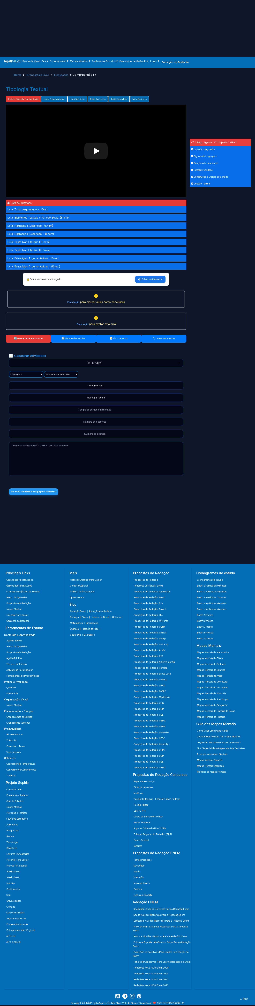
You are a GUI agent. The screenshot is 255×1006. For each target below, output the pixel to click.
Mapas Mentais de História (211, 718)
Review (10, 837)
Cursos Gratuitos (15, 914)
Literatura (89, 636)
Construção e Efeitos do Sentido (209, 177)
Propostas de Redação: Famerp (150, 669)
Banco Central (141, 841)
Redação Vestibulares (100, 612)
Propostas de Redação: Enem (149, 598)
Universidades (13, 902)
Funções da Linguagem (204, 163)
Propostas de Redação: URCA (149, 686)
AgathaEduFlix (14, 659)
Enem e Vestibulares (17, 796)
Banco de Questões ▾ (35, 61)
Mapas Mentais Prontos (209, 761)
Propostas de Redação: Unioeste (151, 733)
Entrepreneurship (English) (20, 931)
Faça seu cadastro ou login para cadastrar (37, 492)
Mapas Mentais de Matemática (213, 653)
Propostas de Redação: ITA (148, 616)
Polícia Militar (141, 806)
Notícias (10, 884)
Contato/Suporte (79, 587)
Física (85, 618)
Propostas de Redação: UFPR (149, 728)
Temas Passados (143, 861)
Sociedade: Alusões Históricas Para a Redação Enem (161, 910)
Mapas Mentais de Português (212, 689)
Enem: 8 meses (205, 622)
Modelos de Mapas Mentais (211, 773)
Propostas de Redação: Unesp (150, 640)
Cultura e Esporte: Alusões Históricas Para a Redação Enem (162, 945)
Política (138, 890)
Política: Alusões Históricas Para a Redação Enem (160, 937)
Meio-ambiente (142, 884)
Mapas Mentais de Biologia (211, 665)
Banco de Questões (16, 598)
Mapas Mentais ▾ (80, 61)
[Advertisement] (127, 24)
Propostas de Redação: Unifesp (150, 681)
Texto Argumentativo (54, 99)
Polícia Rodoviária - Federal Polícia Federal (157, 800)
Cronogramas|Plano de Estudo (22, 593)
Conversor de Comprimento (21, 771)
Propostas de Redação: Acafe (149, 651)
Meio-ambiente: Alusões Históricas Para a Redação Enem (160, 929)
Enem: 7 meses (205, 628)
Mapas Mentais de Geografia (212, 706)
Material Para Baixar (17, 616)
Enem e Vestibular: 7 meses (211, 598)
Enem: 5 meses (205, 640)
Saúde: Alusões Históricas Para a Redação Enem (159, 916)
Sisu (8, 896)
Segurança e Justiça (144, 782)
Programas (12, 832)
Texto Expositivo (119, 99)
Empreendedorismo (17, 925)
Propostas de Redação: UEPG (149, 722)
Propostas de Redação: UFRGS (150, 634)
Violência (138, 794)
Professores (13, 890)
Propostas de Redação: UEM (149, 710)
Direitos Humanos (143, 788)
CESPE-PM (139, 812)
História (116, 618)
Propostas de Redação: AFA (148, 657)
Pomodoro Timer (15, 747)
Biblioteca (11, 849)
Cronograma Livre (38, 75)
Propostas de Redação (18, 604)
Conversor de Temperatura (21, 765)
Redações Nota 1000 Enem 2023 (151, 986)
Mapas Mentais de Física (210, 659)
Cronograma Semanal (18, 724)
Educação (139, 878)
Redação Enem (78, 612)
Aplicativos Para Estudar (19, 671)
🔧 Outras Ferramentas (163, 338)
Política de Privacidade (82, 593)
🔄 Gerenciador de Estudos (28, 338)
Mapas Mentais (14, 610)
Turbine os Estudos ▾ (105, 61)
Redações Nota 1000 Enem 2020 (151, 969)
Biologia (74, 618)
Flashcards (12, 694)
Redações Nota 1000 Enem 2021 (151, 974)
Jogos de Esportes (16, 920)
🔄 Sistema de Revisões (73, 338)
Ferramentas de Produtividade (22, 677)
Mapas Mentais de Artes (209, 677)
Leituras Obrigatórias (17, 855)
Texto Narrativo (77, 99)
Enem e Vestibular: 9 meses (211, 587)
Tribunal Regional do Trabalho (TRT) (153, 835)
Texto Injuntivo (139, 99)
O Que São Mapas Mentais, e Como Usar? (219, 744)
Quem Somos (77, 598)
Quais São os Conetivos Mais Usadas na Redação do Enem (161, 955)
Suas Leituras (13, 753)
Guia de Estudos (14, 802)
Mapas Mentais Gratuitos (210, 767)
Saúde (137, 873)
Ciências (10, 908)
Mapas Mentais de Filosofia (211, 694)
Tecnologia (12, 843)
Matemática (76, 624)
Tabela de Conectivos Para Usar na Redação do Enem (162, 963)
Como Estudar (14, 790)
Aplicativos (12, 826)
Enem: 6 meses (205, 634)
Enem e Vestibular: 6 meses (211, 604)
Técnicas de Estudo (16, 665)
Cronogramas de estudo (210, 581)
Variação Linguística (203, 149)
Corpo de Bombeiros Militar (148, 818)
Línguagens (92, 624)
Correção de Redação (175, 62)
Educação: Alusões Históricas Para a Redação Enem (161, 922)
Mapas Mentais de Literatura (212, 683)
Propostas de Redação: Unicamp (151, 645)
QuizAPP (11, 689)
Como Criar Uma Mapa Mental (213, 732)
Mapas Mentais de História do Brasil (216, 712)
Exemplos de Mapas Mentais (212, 755)
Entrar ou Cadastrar (150, 279)
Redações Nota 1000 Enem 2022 (151, 980)
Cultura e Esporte (143, 896)
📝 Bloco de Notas (119, 338)
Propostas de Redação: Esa (148, 604)
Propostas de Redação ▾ (134, 61)
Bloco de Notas (14, 736)
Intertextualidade (202, 170)
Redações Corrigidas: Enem (148, 587)
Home (18, 75)
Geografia (75, 636)
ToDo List (11, 741)
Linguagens (61, 75)
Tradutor (11, 777)
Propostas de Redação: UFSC (149, 739)
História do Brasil (100, 618)
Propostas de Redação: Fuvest (150, 610)
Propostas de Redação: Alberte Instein (154, 663)
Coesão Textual (200, 184)
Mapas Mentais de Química (211, 671)
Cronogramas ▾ (59, 61)
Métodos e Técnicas (16, 814)
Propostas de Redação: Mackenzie (152, 698)
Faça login (73, 302)
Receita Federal (142, 824)
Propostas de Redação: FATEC (150, 692)
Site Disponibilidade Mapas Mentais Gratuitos (221, 749)
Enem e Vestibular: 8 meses (211, 593)
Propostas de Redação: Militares (151, 622)
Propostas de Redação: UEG (149, 704)
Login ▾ (154, 61)
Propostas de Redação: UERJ (149, 628)
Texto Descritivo (98, 99)
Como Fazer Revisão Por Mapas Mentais (218, 738)
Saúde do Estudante (17, 820)
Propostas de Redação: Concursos (152, 593)
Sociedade (139, 867)
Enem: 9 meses (205, 616)
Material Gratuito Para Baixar (86, 581)
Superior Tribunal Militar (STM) (150, 829)
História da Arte (90, 630)
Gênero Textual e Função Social (23, 99)
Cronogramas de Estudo (19, 718)
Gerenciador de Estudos (19, 587)
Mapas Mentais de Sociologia (212, 700)
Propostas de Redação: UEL (148, 716)
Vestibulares (13, 873)
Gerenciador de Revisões (19, 581)
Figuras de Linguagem (204, 156)
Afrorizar (11, 937)
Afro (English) (13, 943)
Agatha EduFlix (14, 642)
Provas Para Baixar (16, 867)
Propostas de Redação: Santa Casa (152, 675)
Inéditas (138, 847)
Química (74, 630)
